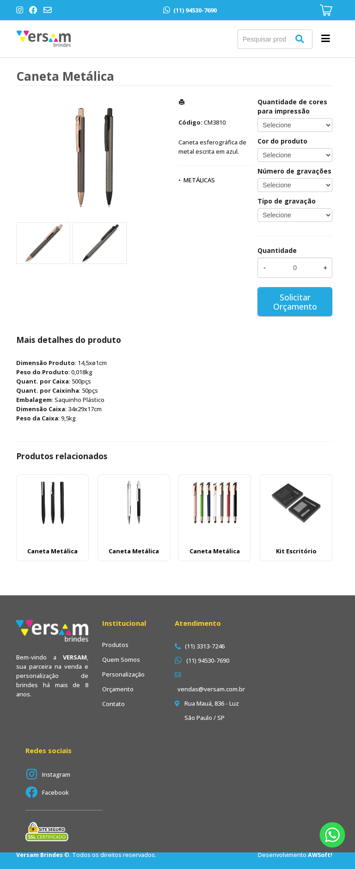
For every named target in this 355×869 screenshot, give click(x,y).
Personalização (123, 674)
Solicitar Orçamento (295, 302)
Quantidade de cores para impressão (292, 106)
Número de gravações (294, 171)
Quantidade (277, 250)
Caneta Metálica (52, 551)
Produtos (115, 645)
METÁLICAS (199, 180)
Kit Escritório (296, 551)
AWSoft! (320, 855)
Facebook (55, 792)
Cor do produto (282, 141)
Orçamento (118, 689)
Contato (113, 704)
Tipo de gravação (286, 201)
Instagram (56, 774)
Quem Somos (121, 659)
